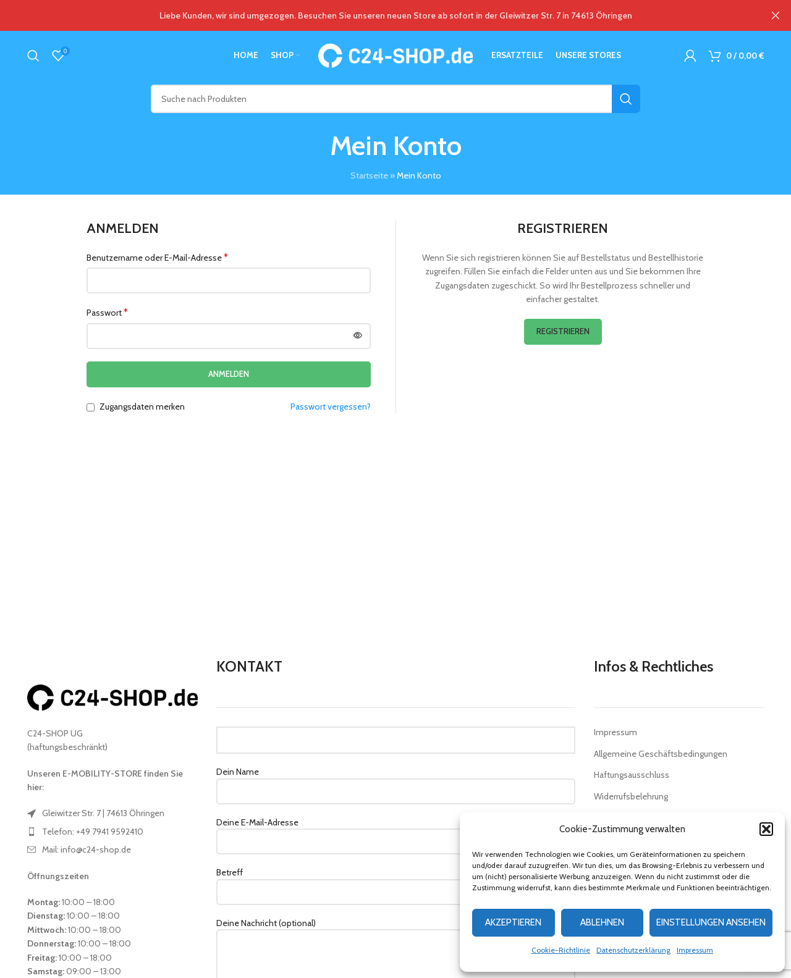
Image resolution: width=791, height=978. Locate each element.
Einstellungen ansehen (711, 922)
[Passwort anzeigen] (358, 336)
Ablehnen (602, 922)
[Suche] (33, 55)
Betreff (395, 881)
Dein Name (395, 781)
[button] (766, 829)
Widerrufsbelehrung (631, 796)
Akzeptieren (513, 922)
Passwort (107, 312)
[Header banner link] (377, 15)
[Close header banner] (775, 15)
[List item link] (112, 813)
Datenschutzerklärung (633, 950)
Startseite (369, 175)
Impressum (695, 950)
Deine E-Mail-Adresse (395, 831)
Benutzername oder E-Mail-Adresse (157, 257)
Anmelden (228, 374)
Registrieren (563, 331)
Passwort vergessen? (330, 406)
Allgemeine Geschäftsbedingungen (660, 753)
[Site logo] (395, 54)
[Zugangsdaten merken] (91, 407)
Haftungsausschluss (631, 774)
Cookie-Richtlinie (560, 950)
